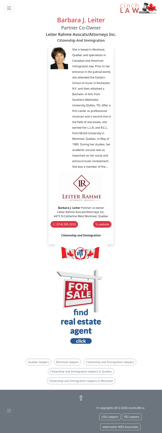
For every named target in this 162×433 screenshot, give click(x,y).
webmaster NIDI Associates (120, 427)
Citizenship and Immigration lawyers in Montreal (81, 381)
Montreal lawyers (67, 362)
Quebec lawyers (38, 362)
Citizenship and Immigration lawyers (110, 362)
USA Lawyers (110, 417)
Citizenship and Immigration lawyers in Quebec (81, 371)
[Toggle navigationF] (9, 410)
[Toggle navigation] (9, 8)
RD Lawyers (131, 417)
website (104, 224)
